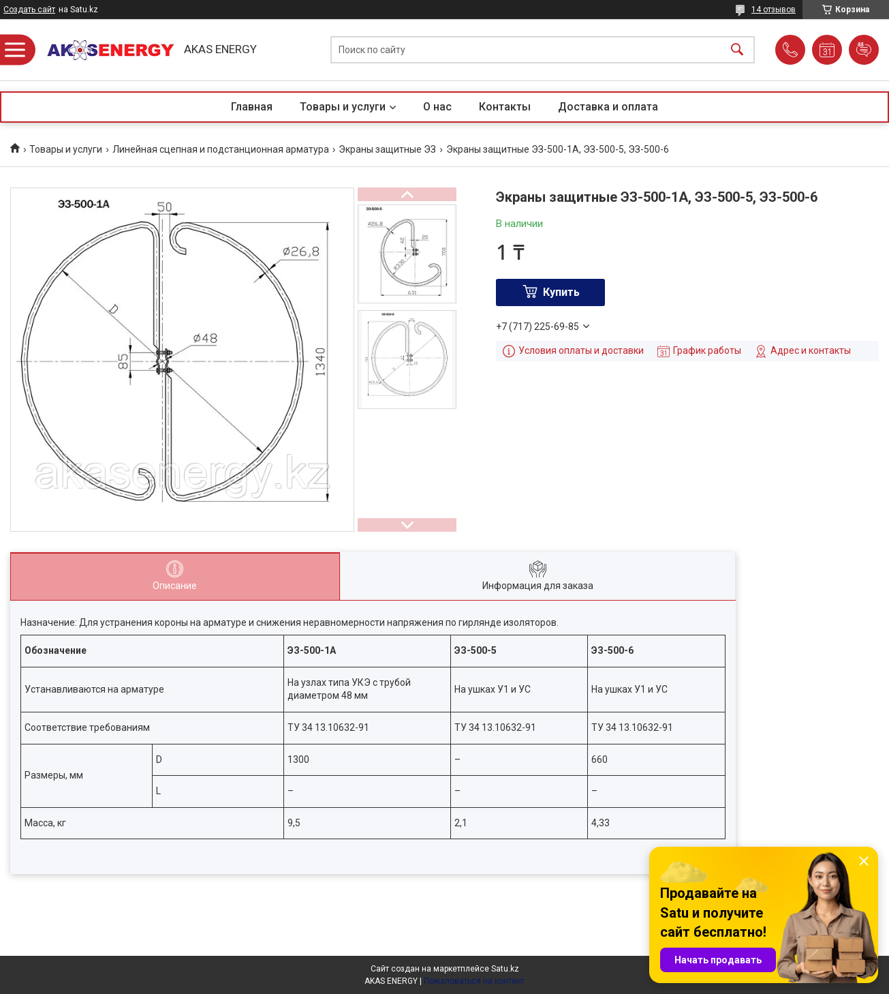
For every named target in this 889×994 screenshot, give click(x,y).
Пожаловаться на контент (474, 981)
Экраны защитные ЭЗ (387, 149)
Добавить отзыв (864, 50)
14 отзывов (773, 9)
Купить (561, 292)
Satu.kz (505, 969)
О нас (437, 106)
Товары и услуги (343, 106)
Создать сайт (29, 9)
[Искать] (737, 50)
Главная (251, 106)
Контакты (505, 106)
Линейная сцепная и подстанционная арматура (220, 149)
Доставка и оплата (608, 106)
